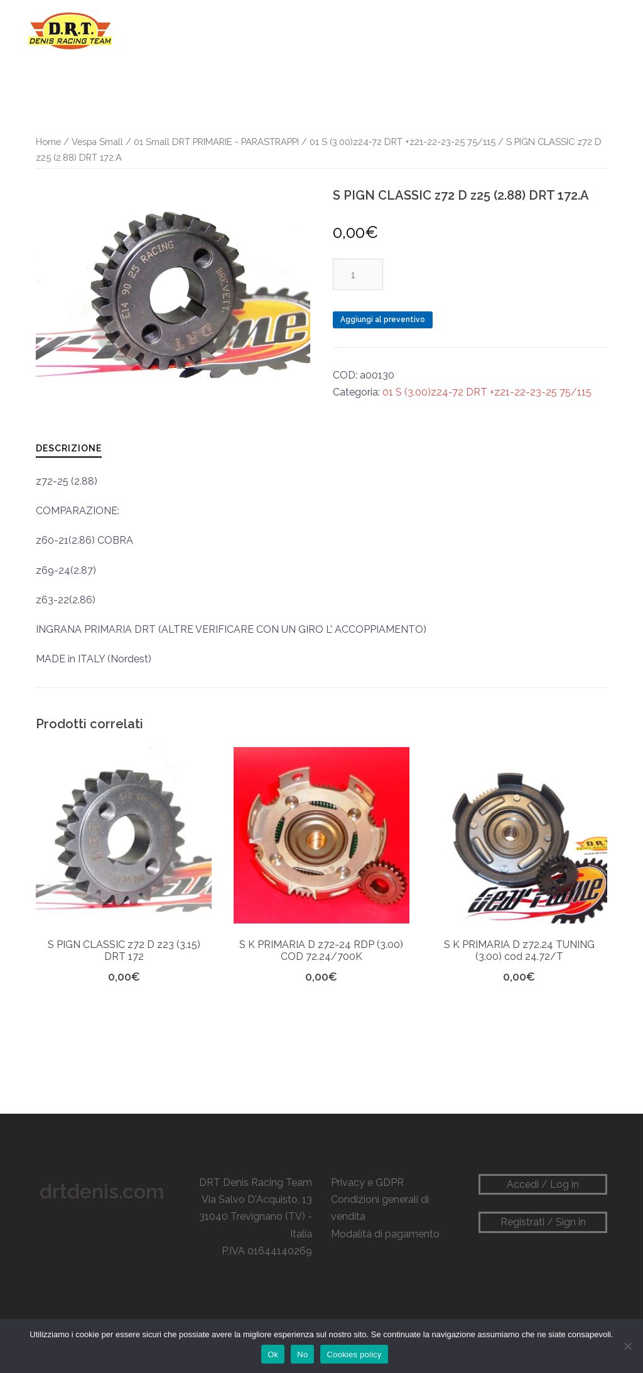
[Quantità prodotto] (358, 274)
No (302, 1354)
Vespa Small (97, 141)
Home (48, 141)
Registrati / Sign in (543, 1222)
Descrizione (69, 448)
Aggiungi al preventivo (382, 319)
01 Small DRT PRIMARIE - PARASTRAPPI (216, 141)
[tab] (69, 447)
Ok (272, 1354)
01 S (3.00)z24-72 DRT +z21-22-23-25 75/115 (402, 141)
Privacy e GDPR (367, 1182)
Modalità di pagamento (385, 1234)
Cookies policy (354, 1354)
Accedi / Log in (543, 1184)
